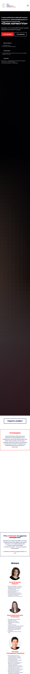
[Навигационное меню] (28, 5)
